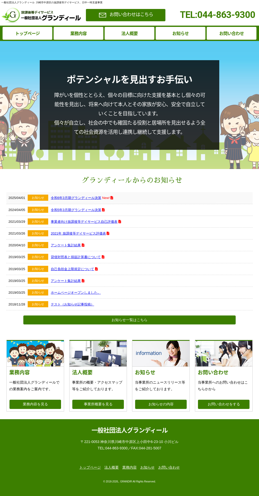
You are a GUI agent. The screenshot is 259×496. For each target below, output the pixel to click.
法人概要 (129, 33)
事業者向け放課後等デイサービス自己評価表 (84, 222)
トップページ (27, 33)
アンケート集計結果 (66, 245)
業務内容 (78, 33)
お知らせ (180, 33)
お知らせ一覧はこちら (129, 320)
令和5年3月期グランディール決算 (76, 210)
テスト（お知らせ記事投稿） (72, 304)
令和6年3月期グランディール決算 (76, 198)
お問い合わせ (231, 33)
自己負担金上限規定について (72, 269)
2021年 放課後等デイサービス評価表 (78, 233)
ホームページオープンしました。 (76, 292)
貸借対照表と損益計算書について (76, 257)
